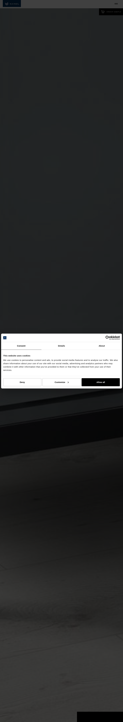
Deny (22, 382)
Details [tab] (61, 346)
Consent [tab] (21, 346)
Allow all (101, 382)
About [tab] (102, 346)
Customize (62, 382)
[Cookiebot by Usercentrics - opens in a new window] (107, 338)
